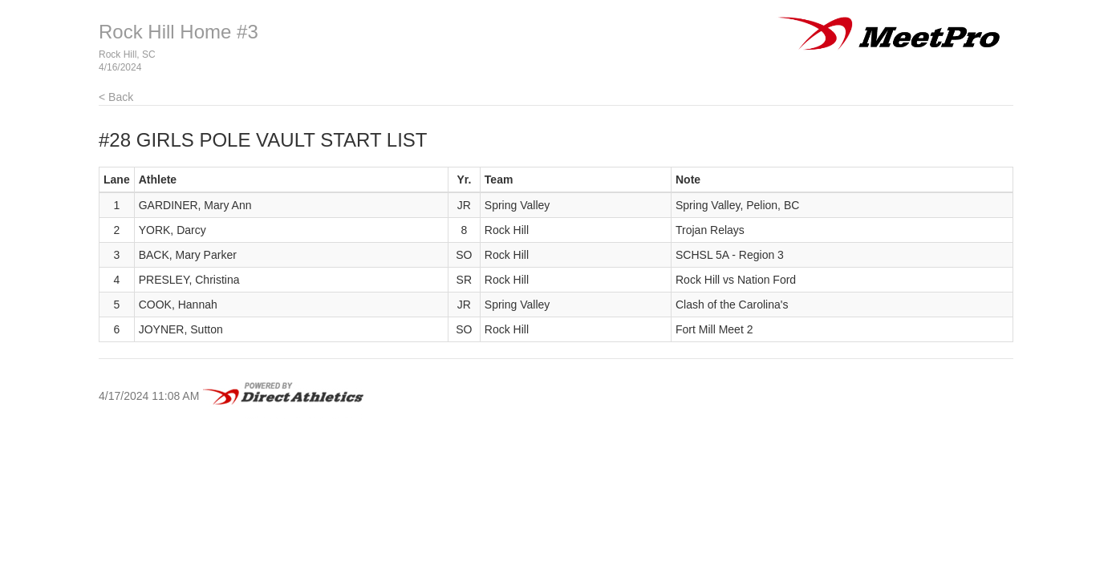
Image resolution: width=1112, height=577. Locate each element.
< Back (116, 97)
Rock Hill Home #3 (178, 31)
